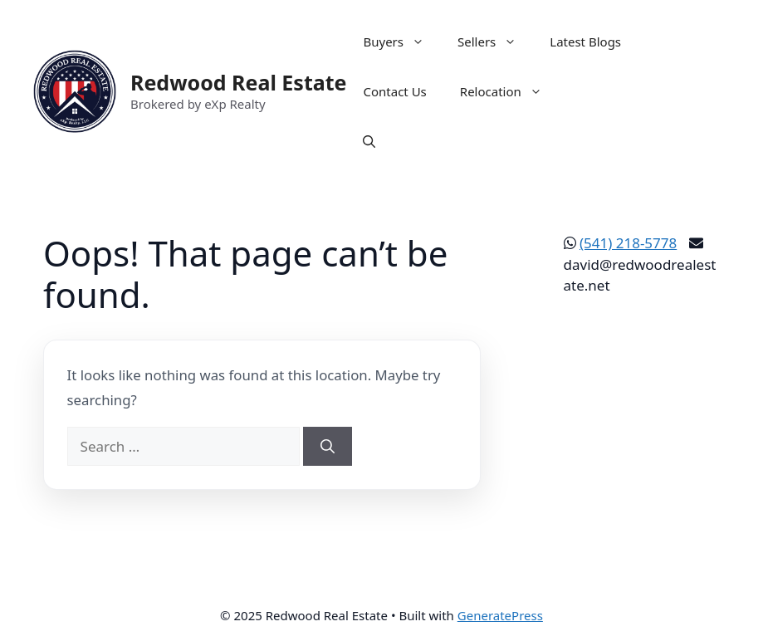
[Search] (327, 447)
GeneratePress (500, 615)
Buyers (402, 41)
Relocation (509, 91)
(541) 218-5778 (628, 242)
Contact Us (394, 91)
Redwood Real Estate (238, 82)
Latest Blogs (585, 41)
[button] (369, 141)
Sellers (495, 41)
